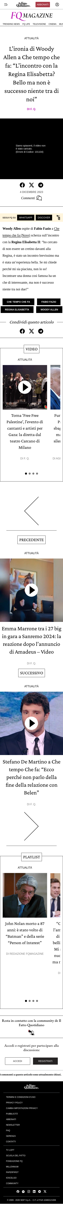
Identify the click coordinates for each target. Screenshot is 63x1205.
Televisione (39, 24)
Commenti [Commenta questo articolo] (31, 198)
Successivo (31, 672)
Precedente (31, 539)
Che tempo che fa (18, 301)
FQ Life (26, 24)
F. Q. (33, 109)
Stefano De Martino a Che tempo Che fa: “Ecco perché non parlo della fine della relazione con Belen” (31, 777)
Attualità (31, 38)
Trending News (11, 24)
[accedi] (57, 4)
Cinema (52, 24)
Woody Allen (49, 309)
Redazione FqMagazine (27, 953)
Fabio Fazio (48, 301)
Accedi (17, 1061)
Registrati (45, 1061)
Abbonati (43, 4)
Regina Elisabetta (17, 309)
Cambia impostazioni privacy (22, 1108)
